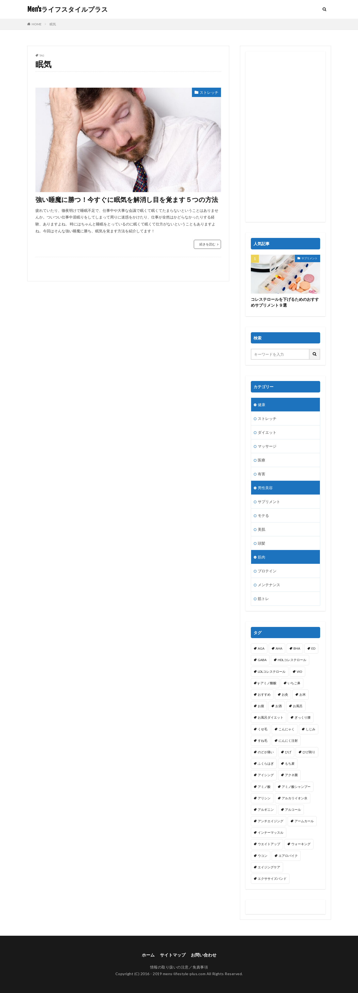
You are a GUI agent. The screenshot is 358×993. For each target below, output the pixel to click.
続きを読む (207, 244)
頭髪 (261, 543)
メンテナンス (269, 584)
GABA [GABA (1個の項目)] (262, 660)
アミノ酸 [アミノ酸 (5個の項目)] (264, 787)
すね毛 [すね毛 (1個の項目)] (262, 741)
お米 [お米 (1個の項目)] (302, 694)
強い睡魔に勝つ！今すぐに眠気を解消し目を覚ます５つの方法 (126, 199)
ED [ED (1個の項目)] (313, 648)
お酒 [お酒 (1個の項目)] (278, 706)
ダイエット (267, 432)
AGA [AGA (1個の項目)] (261, 648)
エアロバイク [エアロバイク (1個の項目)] (288, 856)
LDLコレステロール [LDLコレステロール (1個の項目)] (271, 672)
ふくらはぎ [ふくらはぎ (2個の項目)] (266, 763)
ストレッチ (209, 92)
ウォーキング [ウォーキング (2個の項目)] (301, 844)
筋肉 (261, 557)
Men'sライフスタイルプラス (67, 9)
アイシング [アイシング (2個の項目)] (266, 775)
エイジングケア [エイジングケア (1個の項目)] (269, 867)
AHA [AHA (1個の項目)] (279, 648)
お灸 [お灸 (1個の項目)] (285, 694)
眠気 (53, 24)
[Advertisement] (285, 137)
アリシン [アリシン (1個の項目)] (264, 798)
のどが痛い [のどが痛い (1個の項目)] (266, 752)
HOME (37, 24)
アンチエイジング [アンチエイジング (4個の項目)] (270, 821)
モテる (263, 515)
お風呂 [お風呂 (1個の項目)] (298, 706)
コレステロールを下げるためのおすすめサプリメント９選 (285, 302)
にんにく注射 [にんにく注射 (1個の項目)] (288, 741)
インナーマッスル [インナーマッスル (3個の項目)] (270, 832)
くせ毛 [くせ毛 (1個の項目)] (262, 729)
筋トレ (263, 598)
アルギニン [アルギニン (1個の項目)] (266, 810)
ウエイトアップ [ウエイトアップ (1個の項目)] (269, 844)
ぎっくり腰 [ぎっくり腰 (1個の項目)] (303, 717)
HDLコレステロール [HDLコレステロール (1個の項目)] (292, 660)
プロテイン (267, 571)
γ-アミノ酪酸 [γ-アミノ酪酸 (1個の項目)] (267, 683)
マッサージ (267, 446)
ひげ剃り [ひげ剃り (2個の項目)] (309, 752)
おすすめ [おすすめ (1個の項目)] (264, 694)
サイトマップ (173, 954)
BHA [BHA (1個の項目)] (296, 648)
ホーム (148, 954)
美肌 (261, 529)
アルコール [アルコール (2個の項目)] (293, 810)
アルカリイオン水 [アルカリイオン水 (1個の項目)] (294, 798)
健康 (261, 404)
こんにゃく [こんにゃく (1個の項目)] (287, 729)
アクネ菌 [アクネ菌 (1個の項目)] (291, 775)
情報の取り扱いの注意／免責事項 (179, 967)
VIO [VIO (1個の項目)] (299, 672)
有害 (261, 474)
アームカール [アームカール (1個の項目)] (304, 821)
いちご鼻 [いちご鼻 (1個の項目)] (294, 683)
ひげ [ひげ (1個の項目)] (288, 752)
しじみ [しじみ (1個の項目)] (310, 729)
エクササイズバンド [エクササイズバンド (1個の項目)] (272, 879)
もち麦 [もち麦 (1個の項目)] (290, 763)
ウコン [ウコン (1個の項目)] (262, 856)
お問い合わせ (203, 954)
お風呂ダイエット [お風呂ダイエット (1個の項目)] (270, 717)
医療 (261, 460)
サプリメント (309, 258)
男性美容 (265, 487)
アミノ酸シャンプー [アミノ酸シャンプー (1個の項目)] (296, 787)
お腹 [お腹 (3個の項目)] (261, 706)
